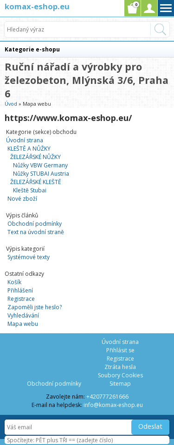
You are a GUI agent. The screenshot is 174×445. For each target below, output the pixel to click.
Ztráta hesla (120, 367)
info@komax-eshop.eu (113, 405)
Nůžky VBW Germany (40, 165)
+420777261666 (107, 396)
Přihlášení (20, 290)
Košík (14, 282)
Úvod (11, 103)
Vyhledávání (23, 315)
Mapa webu (22, 324)
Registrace (21, 299)
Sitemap (120, 384)
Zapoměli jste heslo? (34, 307)
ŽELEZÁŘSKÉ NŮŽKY (35, 157)
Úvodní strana (24, 140)
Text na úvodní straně (35, 232)
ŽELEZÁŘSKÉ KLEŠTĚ (35, 182)
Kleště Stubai (29, 190)
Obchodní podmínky (34, 224)
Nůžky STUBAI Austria (41, 174)
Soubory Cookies (120, 375)
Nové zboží (22, 199)
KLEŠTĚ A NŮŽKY (29, 149)
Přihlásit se (120, 350)
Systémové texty (28, 257)
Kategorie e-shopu (32, 49)
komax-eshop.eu (37, 6)
